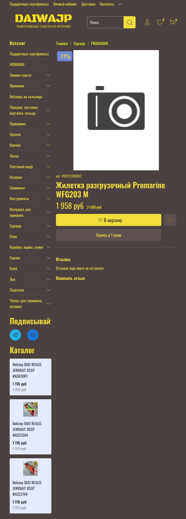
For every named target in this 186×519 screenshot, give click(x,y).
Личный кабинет (65, 4)
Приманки (17, 86)
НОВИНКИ (17, 64)
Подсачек (17, 290)
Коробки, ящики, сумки (26, 247)
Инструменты (19, 198)
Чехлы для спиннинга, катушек (26, 303)
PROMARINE (99, 43)
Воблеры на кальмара (26, 96)
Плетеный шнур (21, 166)
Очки (13, 236)
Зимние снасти (20, 75)
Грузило (15, 134)
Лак (12, 279)
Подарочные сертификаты (29, 4)
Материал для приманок (20, 212)
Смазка (15, 258)
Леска (14, 156)
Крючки (15, 145)
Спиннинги (17, 188)
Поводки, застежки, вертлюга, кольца (24, 110)
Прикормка (18, 124)
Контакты (107, 4)
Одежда (79, 43)
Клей (13, 268)
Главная (62, 43)
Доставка (88, 4)
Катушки (16, 177)
